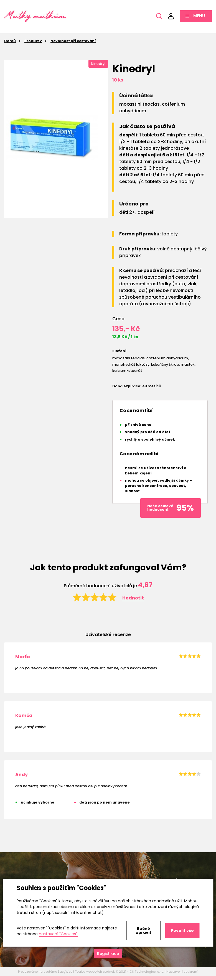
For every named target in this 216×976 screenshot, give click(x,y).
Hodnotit (133, 598)
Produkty (33, 41)
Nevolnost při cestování (73, 41)
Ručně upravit (143, 930)
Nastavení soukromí (182, 971)
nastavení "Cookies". (58, 934)
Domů (10, 41)
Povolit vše (182, 930)
